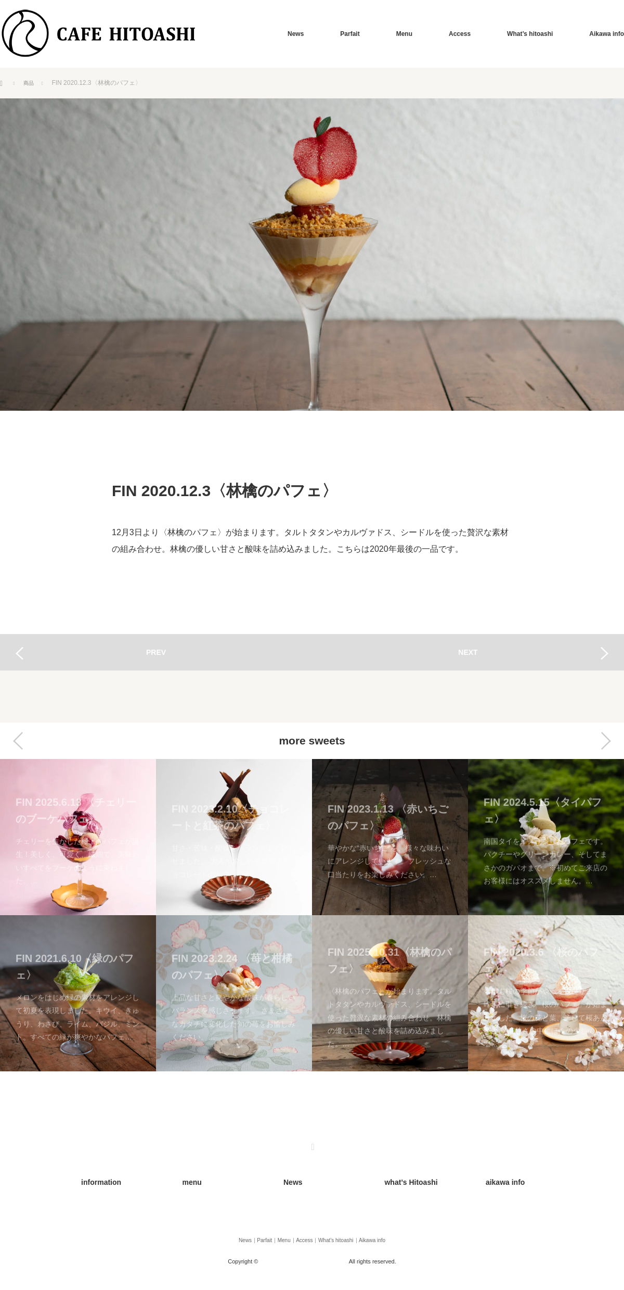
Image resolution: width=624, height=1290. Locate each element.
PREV (156, 652)
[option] (78, 915)
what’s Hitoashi (397, 1179)
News (296, 33)
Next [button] (606, 741)
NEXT (467, 652)
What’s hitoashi (530, 33)
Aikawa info (606, 33)
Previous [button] (18, 741)
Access (460, 33)
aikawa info (492, 1179)
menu (180, 1179)
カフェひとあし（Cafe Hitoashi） (304, 1250)
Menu (404, 33)
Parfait (349, 33)
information (88, 1179)
